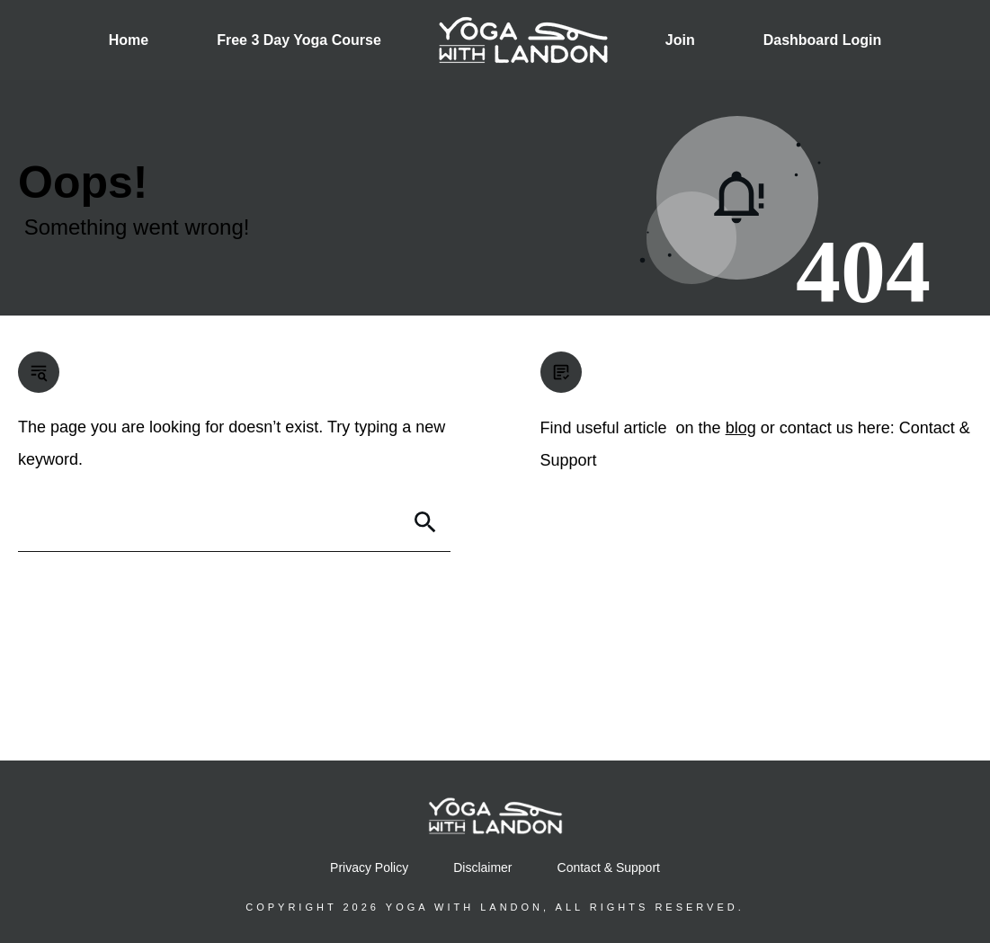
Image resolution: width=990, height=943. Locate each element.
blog (741, 428)
